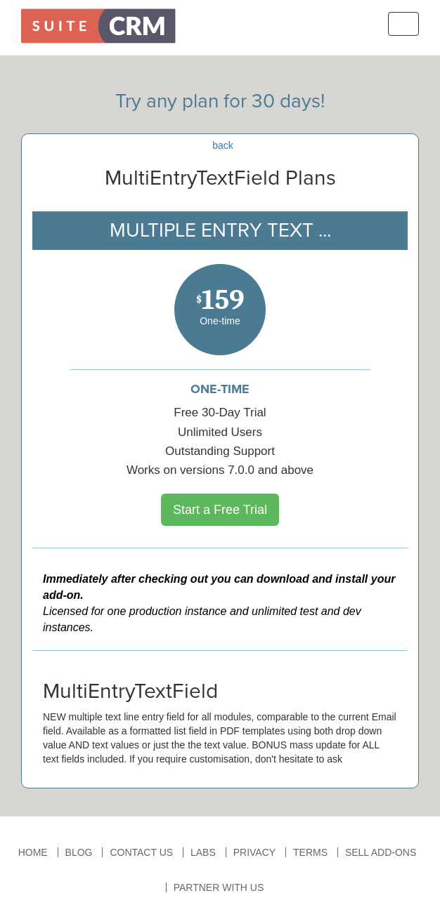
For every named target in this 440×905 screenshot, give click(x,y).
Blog (79, 852)
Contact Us (141, 852)
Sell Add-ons (380, 852)
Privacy (254, 852)
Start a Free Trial (220, 510)
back (222, 145)
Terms (310, 852)
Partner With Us (219, 887)
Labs (203, 852)
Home (33, 852)
